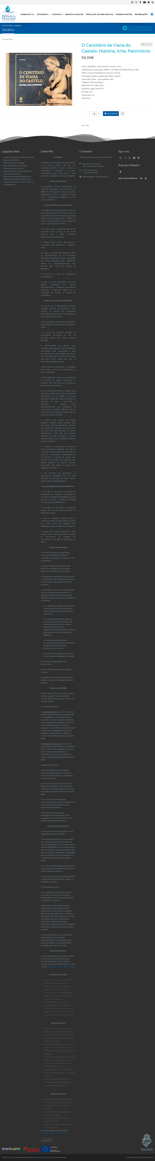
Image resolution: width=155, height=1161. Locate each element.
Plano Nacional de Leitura (13, 168)
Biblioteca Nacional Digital (13, 163)
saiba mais (47, 1140)
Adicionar (111, 113)
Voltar (147, 44)
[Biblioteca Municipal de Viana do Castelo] (8, 13)
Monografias (7, 39)
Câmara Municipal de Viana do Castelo (18, 157)
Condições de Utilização (134, 1157)
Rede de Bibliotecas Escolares (15, 166)
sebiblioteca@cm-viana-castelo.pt (54, 1133)
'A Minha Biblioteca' (128, 178)
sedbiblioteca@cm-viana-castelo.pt (61, 967)
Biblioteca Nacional (11, 160)
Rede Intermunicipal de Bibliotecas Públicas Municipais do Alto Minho (17, 177)
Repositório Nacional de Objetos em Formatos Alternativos (17, 172)
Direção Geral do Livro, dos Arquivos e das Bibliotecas (18, 183)
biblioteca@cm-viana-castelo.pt (95, 177)
